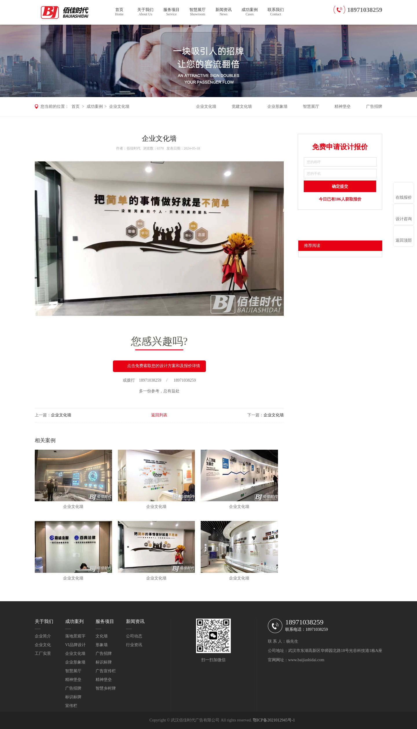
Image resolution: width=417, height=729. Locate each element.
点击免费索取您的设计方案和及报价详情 (159, 366)
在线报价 (404, 197)
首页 (119, 12)
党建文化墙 (242, 106)
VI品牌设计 (75, 645)
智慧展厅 (197, 12)
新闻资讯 (223, 12)
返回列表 (159, 415)
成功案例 (249, 12)
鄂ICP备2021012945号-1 (274, 720)
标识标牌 (73, 697)
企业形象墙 (277, 106)
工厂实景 (43, 653)
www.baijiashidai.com (306, 660)
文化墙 (102, 636)
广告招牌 (374, 106)
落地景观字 (75, 636)
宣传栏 (71, 706)
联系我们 (275, 12)
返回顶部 (404, 240)
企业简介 (43, 636)
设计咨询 (404, 219)
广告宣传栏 (106, 671)
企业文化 (43, 645)
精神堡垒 (342, 106)
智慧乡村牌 (106, 688)
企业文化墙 (119, 106)
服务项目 (171, 12)
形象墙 (102, 645)
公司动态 (134, 636)
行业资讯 (134, 645)
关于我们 (145, 12)
